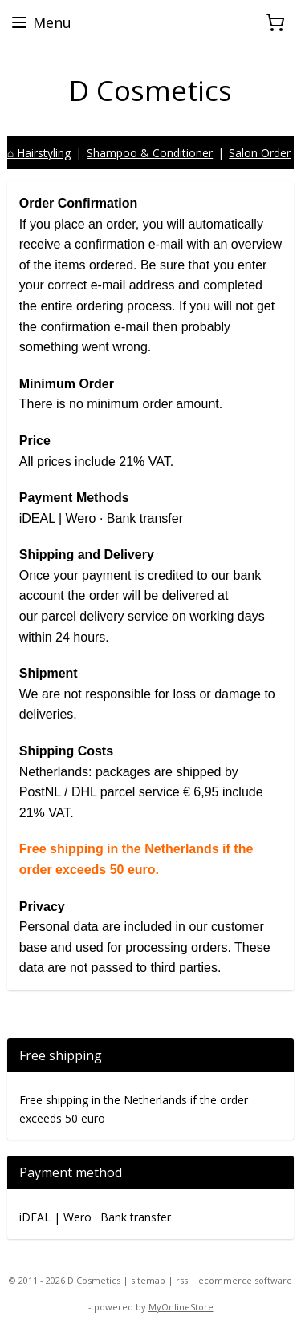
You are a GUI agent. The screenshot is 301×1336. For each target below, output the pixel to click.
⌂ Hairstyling (39, 152)
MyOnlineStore (181, 1307)
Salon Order (260, 152)
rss (182, 1280)
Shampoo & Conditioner (150, 152)
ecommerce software (245, 1280)
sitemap (148, 1280)
